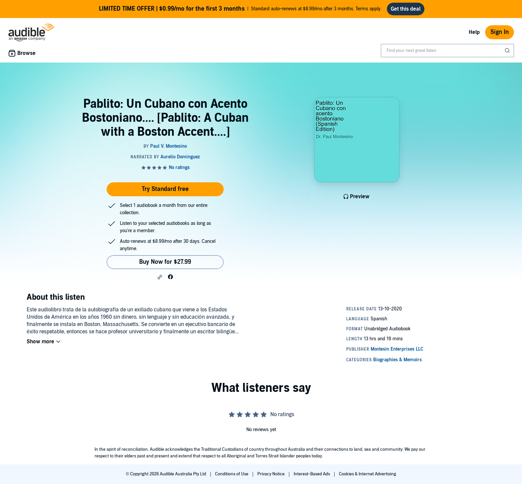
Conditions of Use (232, 474)
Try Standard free (165, 189)
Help (474, 32)
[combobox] (447, 50)
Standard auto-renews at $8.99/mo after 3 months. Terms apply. (240, 9)
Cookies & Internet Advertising (367, 474)
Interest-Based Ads (312, 474)
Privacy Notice (271, 474)
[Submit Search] (508, 50)
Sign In (499, 32)
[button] (159, 277)
